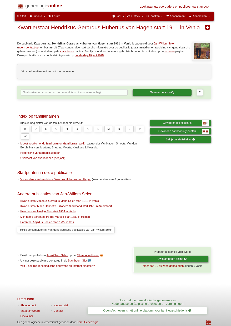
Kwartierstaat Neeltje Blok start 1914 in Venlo (48, 211)
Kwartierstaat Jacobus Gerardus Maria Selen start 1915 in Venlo (59, 200)
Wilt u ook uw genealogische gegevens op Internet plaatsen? (57, 265)
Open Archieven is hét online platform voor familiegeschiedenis (147, 310)
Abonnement (28, 305)
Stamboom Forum (88, 255)
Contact (58, 310)
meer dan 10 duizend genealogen (163, 265)
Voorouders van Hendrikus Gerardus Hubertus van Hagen (55, 179)
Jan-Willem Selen (164, 43)
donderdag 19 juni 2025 (89, 55)
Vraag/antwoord (30, 310)
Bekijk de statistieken (180, 139)
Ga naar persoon (162, 92)
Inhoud (37, 16)
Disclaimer (26, 316)
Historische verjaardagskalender (40, 152)
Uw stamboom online (172, 258)
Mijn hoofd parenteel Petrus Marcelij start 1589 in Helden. (55, 216)
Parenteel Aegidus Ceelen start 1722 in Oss (47, 222)
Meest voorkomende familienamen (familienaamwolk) (53, 143)
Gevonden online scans (186, 123)
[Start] (43, 6)
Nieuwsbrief (61, 305)
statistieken (67, 51)
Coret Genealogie (87, 322)
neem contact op (28, 47)
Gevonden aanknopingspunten (183, 131)
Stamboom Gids (78, 260)
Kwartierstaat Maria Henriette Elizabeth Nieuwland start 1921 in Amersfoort (66, 206)
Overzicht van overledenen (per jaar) (42, 158)
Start (21, 16)
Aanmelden (199, 16)
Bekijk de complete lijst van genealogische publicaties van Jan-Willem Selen (65, 229)
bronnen (169, 51)
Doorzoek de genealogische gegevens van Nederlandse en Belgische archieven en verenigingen (147, 302)
